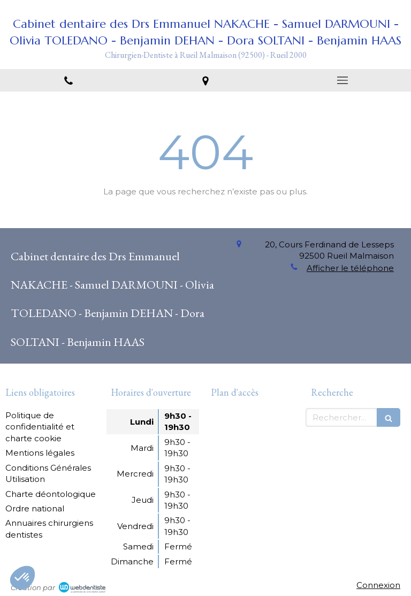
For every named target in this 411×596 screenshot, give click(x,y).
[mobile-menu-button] (342, 80)
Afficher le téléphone (350, 268)
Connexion (378, 585)
